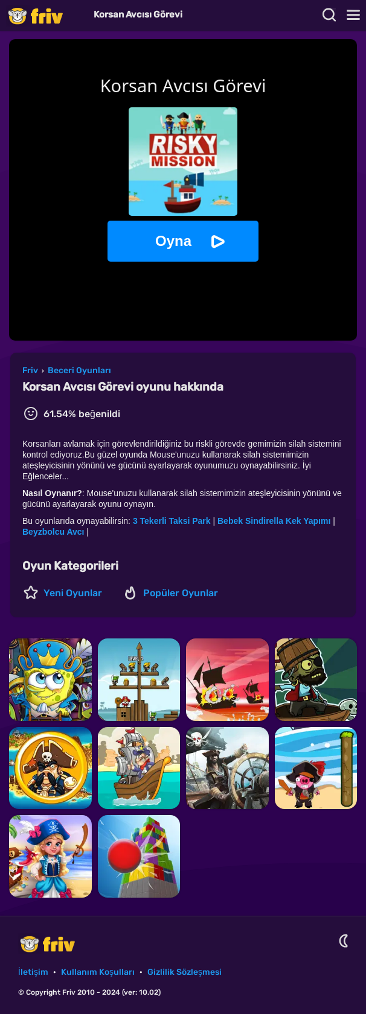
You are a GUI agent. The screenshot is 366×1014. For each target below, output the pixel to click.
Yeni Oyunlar (72, 593)
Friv (45, 15)
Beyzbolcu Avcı (53, 532)
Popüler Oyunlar (180, 593)
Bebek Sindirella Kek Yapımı (273, 521)
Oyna (173, 241)
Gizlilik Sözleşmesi (184, 972)
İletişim (33, 972)
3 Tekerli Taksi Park (172, 521)
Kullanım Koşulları (98, 972)
